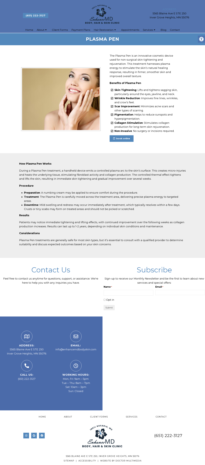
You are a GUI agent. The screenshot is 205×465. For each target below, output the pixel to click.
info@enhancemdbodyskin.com (75, 349)
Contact (175, 30)
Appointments (130, 30)
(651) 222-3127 (35, 15)
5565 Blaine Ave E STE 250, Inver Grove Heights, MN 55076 (102, 456)
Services (148, 30)
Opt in (110, 300)
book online (121, 138)
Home (29, 30)
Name (108, 287)
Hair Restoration (104, 30)
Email (159, 287)
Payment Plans (80, 30)
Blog (163, 30)
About (40, 30)
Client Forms (60, 30)
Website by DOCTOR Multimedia (121, 461)
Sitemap (69, 461)
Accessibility (87, 461)
